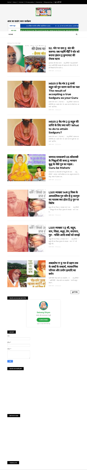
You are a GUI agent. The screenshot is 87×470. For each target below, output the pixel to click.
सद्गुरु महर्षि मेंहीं (57, 2)
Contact (21, 2)
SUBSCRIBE (43, 320)
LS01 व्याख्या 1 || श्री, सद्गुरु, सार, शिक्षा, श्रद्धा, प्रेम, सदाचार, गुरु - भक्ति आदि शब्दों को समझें (64, 231)
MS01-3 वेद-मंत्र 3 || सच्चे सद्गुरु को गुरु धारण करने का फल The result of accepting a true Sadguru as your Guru (64, 91)
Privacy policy (30, 2)
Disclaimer (39, 2)
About (15, 2)
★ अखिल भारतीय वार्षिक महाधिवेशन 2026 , (39, 26)
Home (9, 2)
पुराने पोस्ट (75, 292)
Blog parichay (48, 2)
